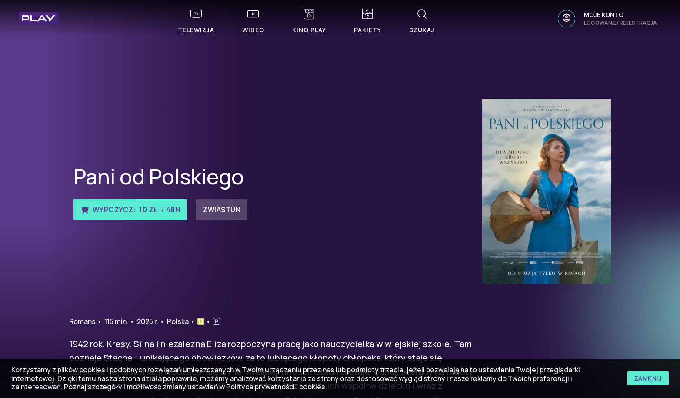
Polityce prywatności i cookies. (276, 386)
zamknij (648, 378)
